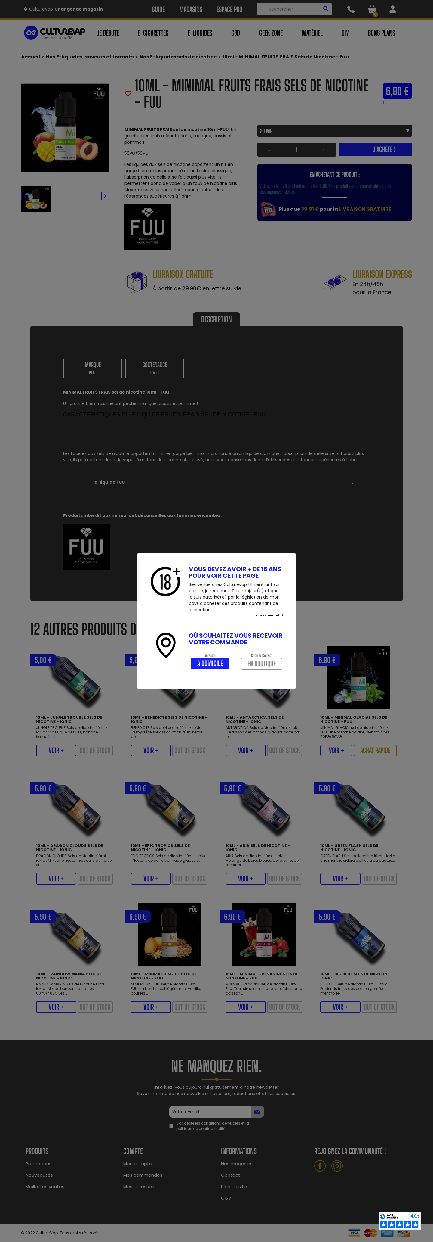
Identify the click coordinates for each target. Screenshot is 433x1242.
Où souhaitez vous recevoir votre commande (236, 639)
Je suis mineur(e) (269, 615)
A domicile (210, 663)
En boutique (261, 663)
